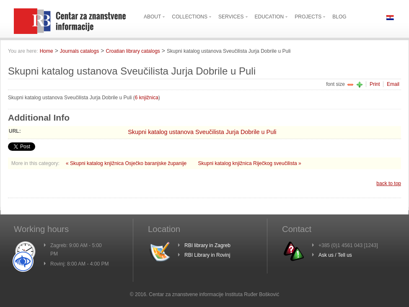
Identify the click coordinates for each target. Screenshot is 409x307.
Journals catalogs (79, 51)
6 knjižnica (146, 98)
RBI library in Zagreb (207, 245)
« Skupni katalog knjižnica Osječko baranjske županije (127, 163)
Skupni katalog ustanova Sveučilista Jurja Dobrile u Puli (202, 132)
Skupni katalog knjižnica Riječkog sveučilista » (249, 163)
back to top (388, 183)
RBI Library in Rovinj (207, 255)
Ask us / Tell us (335, 255)
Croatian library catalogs (133, 51)
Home (46, 51)
